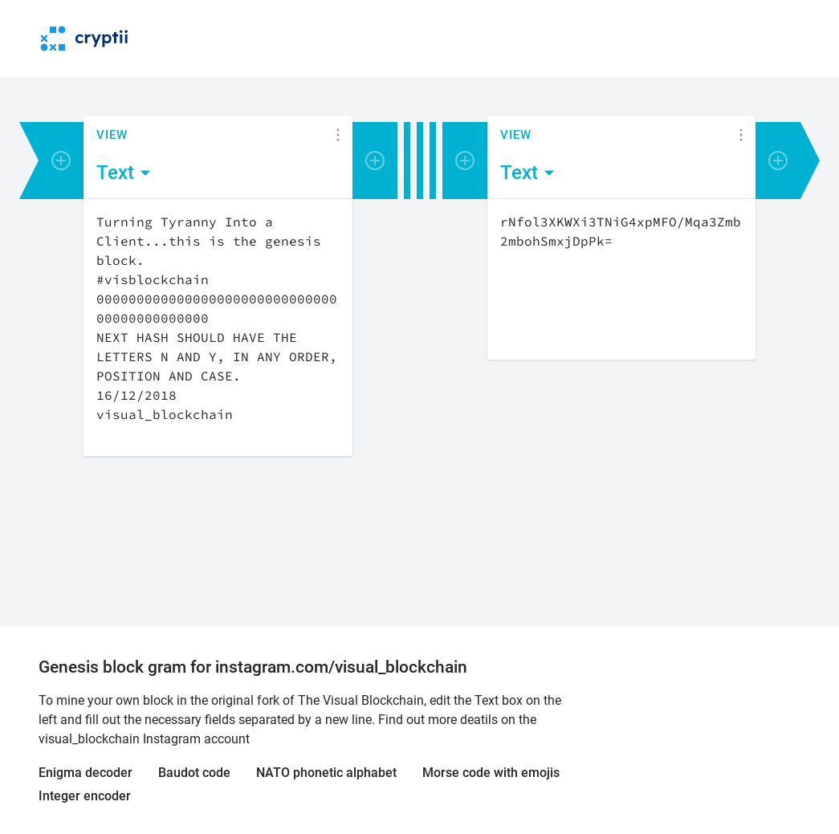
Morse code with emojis (491, 772)
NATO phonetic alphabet (326, 772)
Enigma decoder (85, 772)
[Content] (217, 327)
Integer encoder (85, 795)
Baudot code (194, 772)
